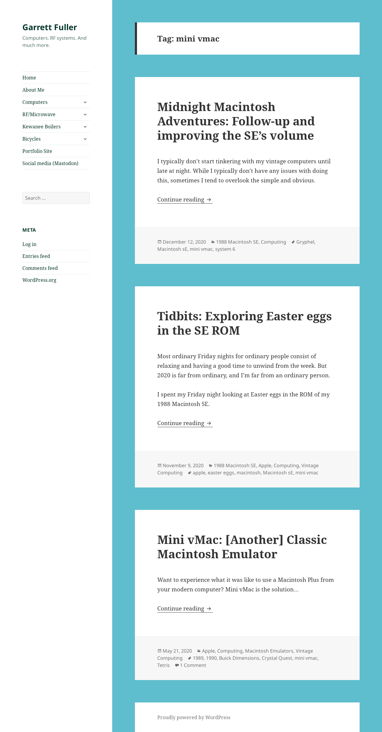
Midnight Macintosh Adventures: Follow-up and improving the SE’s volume (236, 121)
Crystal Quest (277, 658)
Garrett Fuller (49, 27)
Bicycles (31, 139)
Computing (273, 242)
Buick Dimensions (239, 658)
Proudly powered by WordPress (193, 717)
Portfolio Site (37, 151)
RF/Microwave (39, 114)
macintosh (249, 472)
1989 (198, 658)
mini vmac (201, 249)
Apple (264, 465)
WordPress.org (39, 280)
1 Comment (193, 665)
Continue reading (185, 199)
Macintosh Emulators (269, 651)
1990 (211, 658)
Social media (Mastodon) (50, 163)
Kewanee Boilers (41, 126)
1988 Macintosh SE (237, 242)
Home (29, 77)
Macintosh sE (172, 249)
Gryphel (305, 242)
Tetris (163, 665)
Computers (34, 102)
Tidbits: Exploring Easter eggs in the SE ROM (244, 323)
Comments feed (40, 268)
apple (199, 472)
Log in (29, 244)
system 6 (225, 249)
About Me (33, 90)
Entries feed (36, 256)
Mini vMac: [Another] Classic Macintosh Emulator (242, 546)
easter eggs (221, 472)
